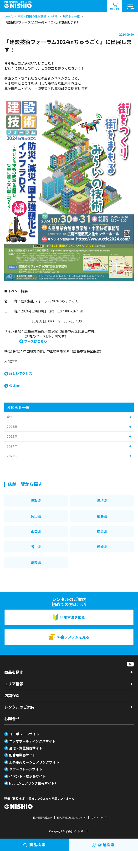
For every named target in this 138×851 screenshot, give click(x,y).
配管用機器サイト (22, 755)
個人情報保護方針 (42, 817)
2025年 (12, 436)
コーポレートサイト (24, 733)
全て (10, 417)
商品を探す (13, 672)
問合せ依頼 (114, 6)
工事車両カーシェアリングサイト (34, 762)
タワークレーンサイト (25, 769)
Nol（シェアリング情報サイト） (33, 783)
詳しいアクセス (20, 373)
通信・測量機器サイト (25, 748)
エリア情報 (13, 684)
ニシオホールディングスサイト (32, 741)
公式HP (14, 385)
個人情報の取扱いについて (71, 817)
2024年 (12, 446)
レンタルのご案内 (19, 707)
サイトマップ (98, 817)
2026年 (12, 426)
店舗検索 (12, 695)
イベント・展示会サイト (27, 776)
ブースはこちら (35, 341)
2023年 (12, 456)
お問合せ (12, 718)
